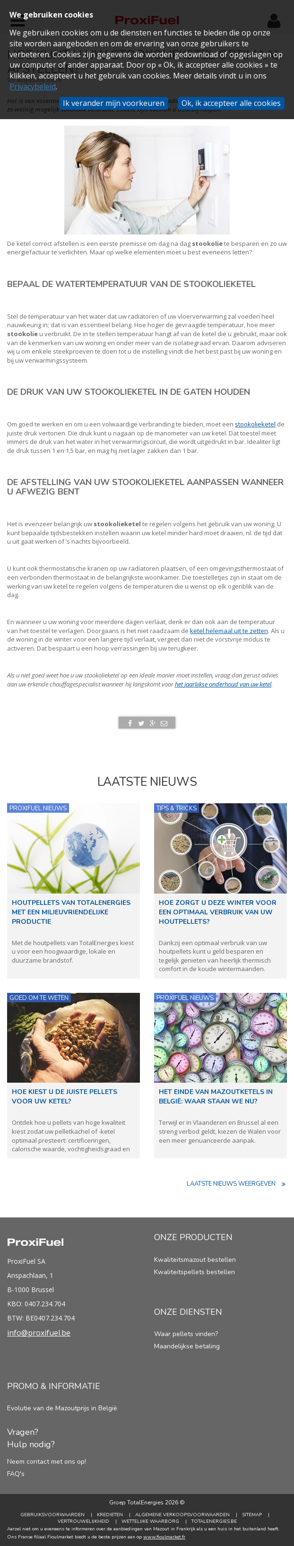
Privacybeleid (32, 86)
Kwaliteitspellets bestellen (194, 1272)
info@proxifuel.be (38, 1333)
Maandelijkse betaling (187, 1346)
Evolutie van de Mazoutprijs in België (62, 1408)
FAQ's (16, 1473)
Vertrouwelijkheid (83, 1521)
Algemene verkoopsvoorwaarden (182, 1514)
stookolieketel (255, 424)
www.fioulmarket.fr (164, 1537)
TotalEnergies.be (214, 1521)
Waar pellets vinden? (186, 1333)
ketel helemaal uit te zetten (229, 630)
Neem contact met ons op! (46, 1461)
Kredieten (110, 1514)
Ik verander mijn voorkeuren (113, 103)
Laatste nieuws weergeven (237, 1184)
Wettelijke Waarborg (150, 1521)
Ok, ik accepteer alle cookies (231, 103)
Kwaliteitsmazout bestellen (195, 1259)
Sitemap (252, 1514)
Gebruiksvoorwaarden (52, 1514)
